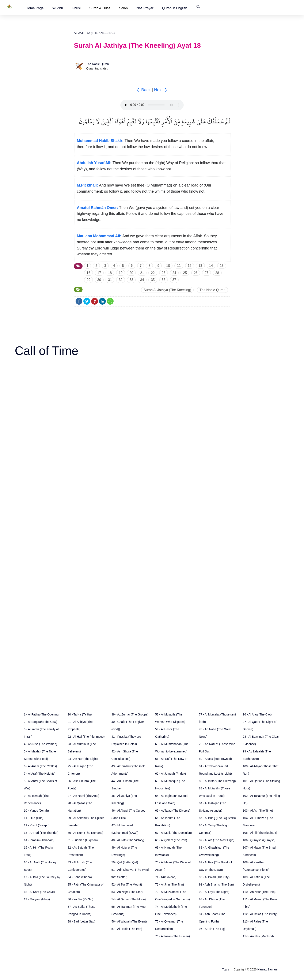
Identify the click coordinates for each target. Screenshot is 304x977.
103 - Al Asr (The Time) (258, 810)
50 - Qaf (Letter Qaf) (124, 862)
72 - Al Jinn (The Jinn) (169, 884)
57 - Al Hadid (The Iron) (126, 929)
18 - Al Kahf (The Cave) (39, 892)
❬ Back (143, 89)
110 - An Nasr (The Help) (259, 892)
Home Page (35, 8)
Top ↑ (225, 969)
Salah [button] (123, 8)
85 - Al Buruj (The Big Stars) (217, 818)
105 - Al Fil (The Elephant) (260, 832)
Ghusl (76, 8)
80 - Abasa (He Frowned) (215, 758)
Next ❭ (161, 89)
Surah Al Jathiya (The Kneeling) (167, 290)
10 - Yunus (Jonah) (36, 810)
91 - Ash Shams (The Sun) (216, 884)
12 (189, 265)
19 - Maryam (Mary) (37, 899)
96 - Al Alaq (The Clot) (257, 714)
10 (168, 265)
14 (211, 265)
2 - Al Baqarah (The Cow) (40, 722)
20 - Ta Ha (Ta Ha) (80, 714)
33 (131, 280)
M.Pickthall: (87, 185)
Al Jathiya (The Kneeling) (94, 32)
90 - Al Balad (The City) (214, 877)
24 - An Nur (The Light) (83, 758)
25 (185, 273)
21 (142, 273)
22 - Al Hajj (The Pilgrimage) (86, 736)
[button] (35, 8)
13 (200, 265)
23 (164, 273)
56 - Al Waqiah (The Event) (129, 921)
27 (206, 273)
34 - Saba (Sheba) (80, 877)
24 (174, 273)
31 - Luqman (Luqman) (83, 840)
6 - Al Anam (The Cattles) (40, 766)
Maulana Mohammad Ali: (99, 236)
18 (110, 273)
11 (179, 265)
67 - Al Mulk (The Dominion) (173, 832)
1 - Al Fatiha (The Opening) (42, 714)
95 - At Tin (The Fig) (212, 929)
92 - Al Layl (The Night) (214, 892)
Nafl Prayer (145, 8)
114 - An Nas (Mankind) (258, 936)
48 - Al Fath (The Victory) (127, 840)
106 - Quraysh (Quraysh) (259, 840)
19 (120, 273)
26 (196, 273)
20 (131, 273)
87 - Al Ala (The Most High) (216, 840)
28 (217, 273)
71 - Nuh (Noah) (165, 877)
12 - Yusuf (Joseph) (36, 825)
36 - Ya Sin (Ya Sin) (80, 899)
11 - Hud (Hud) (33, 818)
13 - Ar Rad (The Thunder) (41, 832)
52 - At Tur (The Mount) (126, 884)
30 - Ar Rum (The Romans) (85, 832)
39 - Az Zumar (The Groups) (129, 714)
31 (110, 280)
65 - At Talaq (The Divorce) (172, 810)
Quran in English (174, 8)
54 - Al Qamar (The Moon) (128, 899)
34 (142, 280)
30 (99, 280)
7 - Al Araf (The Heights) (39, 773)
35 (153, 280)
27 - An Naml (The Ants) (83, 795)
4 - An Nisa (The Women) (40, 744)
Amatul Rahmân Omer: (97, 208)
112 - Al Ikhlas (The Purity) (260, 914)
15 (222, 265)
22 (153, 273)
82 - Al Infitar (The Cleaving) (217, 781)
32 (120, 280)
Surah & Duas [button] (99, 8)
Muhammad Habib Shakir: (100, 141)
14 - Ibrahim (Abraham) (39, 840)
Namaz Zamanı (267, 969)
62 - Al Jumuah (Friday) (170, 773)
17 (99, 273)
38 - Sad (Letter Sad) (81, 921)
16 (88, 273)
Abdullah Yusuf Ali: (94, 163)
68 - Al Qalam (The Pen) (171, 840)
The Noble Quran (97, 64)
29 (88, 280)
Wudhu (57, 8)
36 (164, 280)
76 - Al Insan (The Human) (172, 936)
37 (174, 280)
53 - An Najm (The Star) (127, 892)
